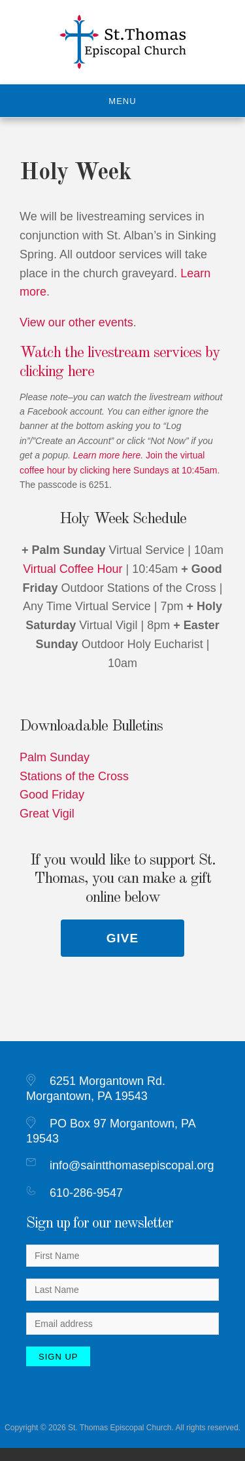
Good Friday (52, 794)
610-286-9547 (86, 1192)
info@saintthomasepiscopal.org (132, 1165)
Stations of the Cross (74, 776)
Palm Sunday (55, 757)
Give (122, 938)
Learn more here (107, 455)
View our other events (76, 322)
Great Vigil (47, 813)
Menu (122, 101)
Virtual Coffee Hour (72, 569)
